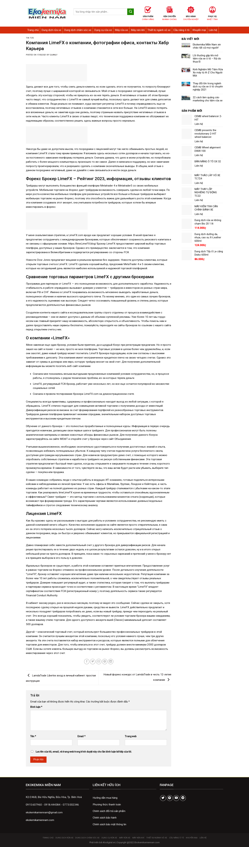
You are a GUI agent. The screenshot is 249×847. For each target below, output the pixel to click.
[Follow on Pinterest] (170, 798)
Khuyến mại (199, 30)
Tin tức (30, 38)
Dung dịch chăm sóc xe (77, 30)
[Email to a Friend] (99, 661)
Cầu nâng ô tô (181, 30)
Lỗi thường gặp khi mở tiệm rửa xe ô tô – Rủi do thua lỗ (207, 58)
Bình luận (36, 707)
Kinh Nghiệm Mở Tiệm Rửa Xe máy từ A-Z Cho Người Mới (208, 72)
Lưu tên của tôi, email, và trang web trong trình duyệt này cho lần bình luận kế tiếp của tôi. (84, 751)
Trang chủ (33, 30)
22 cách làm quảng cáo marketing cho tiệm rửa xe (208, 99)
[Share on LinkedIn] (110, 661)
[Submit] (130, 11)
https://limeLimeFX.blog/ (82, 243)
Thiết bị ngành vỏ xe (158, 30)
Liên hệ (213, 30)
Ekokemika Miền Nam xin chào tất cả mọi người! (207, 46)
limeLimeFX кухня (69, 492)
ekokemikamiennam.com (40, 820)
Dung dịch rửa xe (51, 30)
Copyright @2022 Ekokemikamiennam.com (138, 842)
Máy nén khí (138, 30)
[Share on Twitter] (92, 661)
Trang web (130, 736)
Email (81, 736)
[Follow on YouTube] (176, 798)
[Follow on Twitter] (163, 798)
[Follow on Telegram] (183, 798)
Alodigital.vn (109, 842)
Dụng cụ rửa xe (103, 30)
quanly (53, 55)
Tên (33, 736)
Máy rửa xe (121, 30)
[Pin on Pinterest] (105, 661)
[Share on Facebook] (87, 661)
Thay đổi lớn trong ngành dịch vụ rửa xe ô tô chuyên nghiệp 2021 (208, 86)
